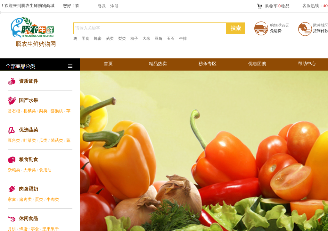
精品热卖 (158, 63)
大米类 (29, 169)
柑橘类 (29, 110)
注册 (114, 6)
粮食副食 (28, 159)
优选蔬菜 (28, 130)
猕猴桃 (57, 110)
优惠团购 (257, 63)
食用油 (45, 169)
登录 (102, 6)
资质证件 (28, 81)
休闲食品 (28, 218)
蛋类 (39, 199)
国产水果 (28, 100)
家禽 (12, 199)
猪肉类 (25, 199)
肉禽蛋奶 (28, 189)
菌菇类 (57, 140)
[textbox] (149, 28)
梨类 (43, 110)
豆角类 (14, 140)
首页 (108, 63)
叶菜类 (29, 140)
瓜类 (43, 140)
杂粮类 (14, 169)
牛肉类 (52, 199)
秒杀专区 (208, 63)
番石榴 (14, 110)
